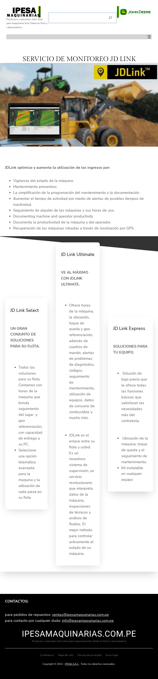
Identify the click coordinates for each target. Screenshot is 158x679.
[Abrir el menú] (149, 36)
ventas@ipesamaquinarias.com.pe (80, 614)
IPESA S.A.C (72, 664)
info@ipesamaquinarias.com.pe (88, 620)
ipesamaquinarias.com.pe (79, 634)
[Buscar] (110, 18)
